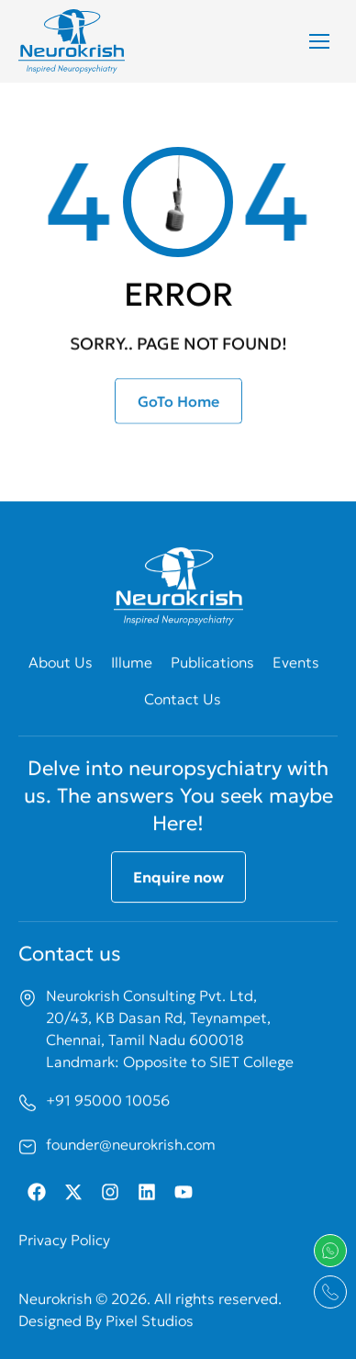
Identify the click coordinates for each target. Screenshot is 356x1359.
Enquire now (178, 930)
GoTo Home (178, 408)
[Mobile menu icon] (319, 41)
